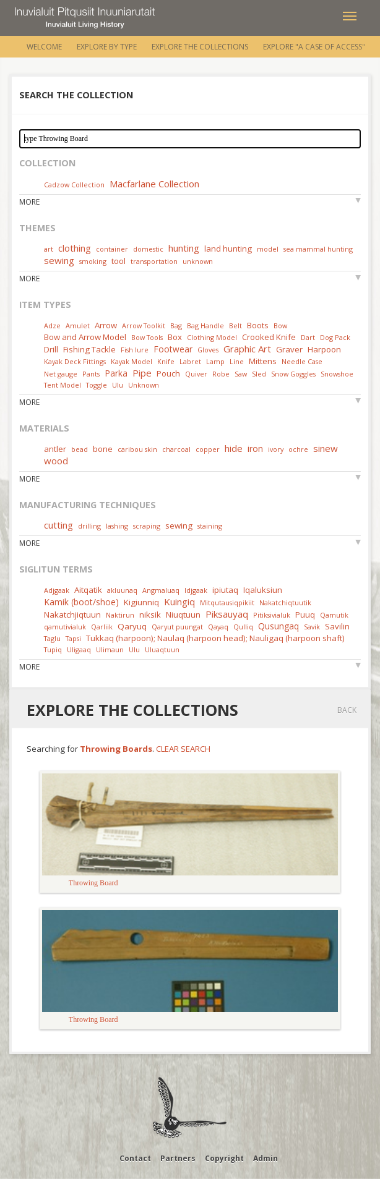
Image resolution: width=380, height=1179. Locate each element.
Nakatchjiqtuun (72, 614)
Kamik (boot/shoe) (81, 602)
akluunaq (122, 590)
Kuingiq (179, 601)
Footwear (172, 349)
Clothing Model (212, 337)
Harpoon (324, 349)
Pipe (142, 373)
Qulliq (243, 626)
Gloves (207, 349)
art (48, 248)
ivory (275, 449)
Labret (190, 361)
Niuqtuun (183, 614)
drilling (89, 525)
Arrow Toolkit (143, 325)
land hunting (228, 248)
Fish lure (135, 349)
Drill (51, 349)
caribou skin (137, 449)
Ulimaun (110, 649)
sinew (325, 448)
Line (237, 361)
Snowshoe (337, 373)
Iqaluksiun (262, 589)
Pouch (168, 373)
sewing (59, 260)
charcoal (176, 449)
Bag (176, 325)
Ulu (117, 384)
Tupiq (53, 649)
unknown (198, 261)
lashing (117, 525)
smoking (92, 261)
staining (209, 525)
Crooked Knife (269, 337)
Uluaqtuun (162, 649)
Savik (312, 626)
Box (175, 337)
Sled (259, 373)
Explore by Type (107, 46)
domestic (148, 248)
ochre (298, 449)
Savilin (337, 626)
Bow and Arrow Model (85, 337)
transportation (154, 261)
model (268, 248)
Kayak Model (131, 361)
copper (208, 449)
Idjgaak (195, 590)
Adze (52, 325)
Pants (91, 373)
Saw (241, 373)
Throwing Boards (116, 748)
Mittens (263, 361)
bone (103, 448)
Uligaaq (79, 649)
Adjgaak (56, 590)
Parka (116, 373)
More (29, 202)
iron (255, 448)
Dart (308, 337)
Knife (166, 361)
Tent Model (62, 384)
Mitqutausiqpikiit (227, 602)
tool (118, 260)
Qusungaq (278, 626)
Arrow (106, 325)
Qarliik (102, 626)
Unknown (143, 384)
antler (55, 448)
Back (346, 710)
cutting (58, 525)
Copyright (224, 1158)
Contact (135, 1158)
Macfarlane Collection (154, 183)
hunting (183, 248)
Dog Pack (335, 337)
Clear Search (183, 748)
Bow (280, 325)
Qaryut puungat (177, 626)
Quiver (196, 373)
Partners (178, 1158)
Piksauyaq (226, 614)
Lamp (215, 361)
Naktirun (120, 614)
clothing (74, 248)
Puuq (305, 614)
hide (234, 448)
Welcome (44, 46)
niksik (150, 614)
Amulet (78, 325)
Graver (289, 349)
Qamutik (334, 614)
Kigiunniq (141, 602)
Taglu (52, 638)
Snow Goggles (293, 373)
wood (56, 460)
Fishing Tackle (89, 349)
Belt (235, 325)
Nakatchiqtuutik (285, 602)
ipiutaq (225, 589)
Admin (265, 1158)
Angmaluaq (160, 590)
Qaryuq (132, 626)
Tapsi (73, 638)
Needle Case (302, 361)
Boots (258, 325)
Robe (221, 373)
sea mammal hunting (318, 248)
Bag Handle (205, 325)
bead (79, 449)
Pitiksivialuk (271, 614)
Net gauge (60, 373)
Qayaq (218, 626)
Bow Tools (147, 337)
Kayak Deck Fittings (75, 361)
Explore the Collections (200, 46)
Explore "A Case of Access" (314, 46)
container (112, 248)
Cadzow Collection (74, 184)
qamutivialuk (65, 626)
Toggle (96, 384)
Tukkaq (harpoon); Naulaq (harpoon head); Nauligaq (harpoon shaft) (215, 638)
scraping (146, 525)
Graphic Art (247, 349)
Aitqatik (88, 589)
